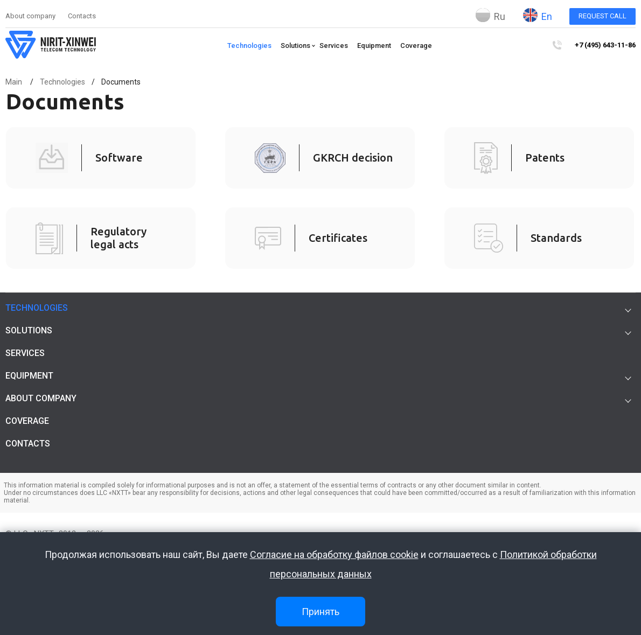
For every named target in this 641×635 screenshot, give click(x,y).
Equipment (374, 45)
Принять (320, 611)
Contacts (82, 16)
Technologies (249, 45)
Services (333, 45)
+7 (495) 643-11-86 (605, 45)
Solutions (295, 45)
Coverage (416, 45)
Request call (602, 16)
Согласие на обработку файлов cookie (334, 554)
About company (30, 16)
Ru (490, 15)
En (537, 15)
